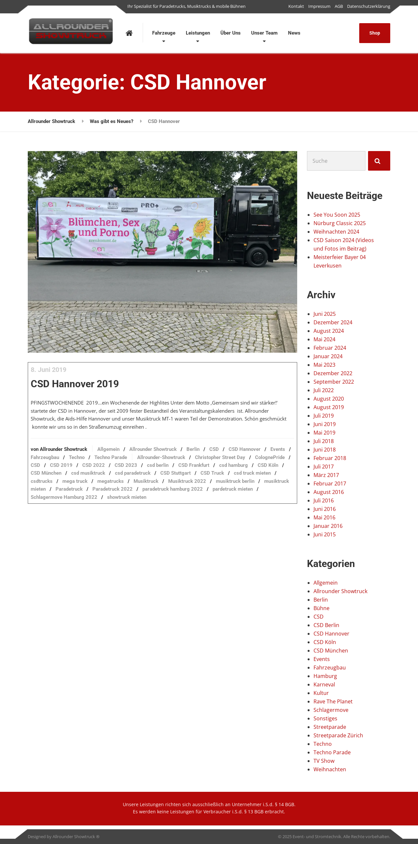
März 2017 (326, 475)
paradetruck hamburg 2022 (165, 511)
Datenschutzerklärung (368, 6)
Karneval (324, 684)
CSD (231, 464)
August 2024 (329, 330)
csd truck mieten (176, 496)
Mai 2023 (324, 364)
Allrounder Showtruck (170, 464)
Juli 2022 (324, 390)
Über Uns (230, 33)
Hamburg (325, 676)
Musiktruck (97, 504)
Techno (150, 472)
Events (86, 472)
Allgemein (126, 464)
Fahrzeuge (163, 33)
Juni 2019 (325, 424)
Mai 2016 (324, 517)
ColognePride (123, 480)
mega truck (249, 496)
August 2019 (329, 407)
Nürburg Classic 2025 (340, 223)
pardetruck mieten (225, 511)
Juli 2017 (324, 466)
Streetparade (330, 726)
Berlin (210, 464)
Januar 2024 (328, 356)
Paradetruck (61, 511)
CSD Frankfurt (86, 488)
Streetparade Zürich (338, 735)
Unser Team (264, 33)
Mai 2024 (324, 339)
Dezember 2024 (333, 322)
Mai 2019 (324, 432)
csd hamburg (125, 488)
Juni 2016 (325, 509)
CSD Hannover (331, 633)
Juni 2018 (325, 449)
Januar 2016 (328, 525)
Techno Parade (184, 472)
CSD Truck (136, 496)
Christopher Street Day (73, 480)
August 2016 (329, 492)
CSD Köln (160, 488)
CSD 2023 (243, 480)
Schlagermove (331, 710)
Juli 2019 (324, 415)
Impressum (319, 6)
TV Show (324, 760)
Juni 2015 (325, 534)
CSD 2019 (178, 480)
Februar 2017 (330, 483)
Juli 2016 (324, 500)
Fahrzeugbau (118, 472)
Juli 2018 (324, 441)
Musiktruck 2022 (138, 504)
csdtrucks (216, 496)
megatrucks (61, 504)
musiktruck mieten (235, 504)
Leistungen (198, 33)
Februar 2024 (330, 347)
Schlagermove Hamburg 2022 (81, 520)
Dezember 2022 (333, 373)
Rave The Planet (333, 701)
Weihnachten (330, 769)
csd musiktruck (238, 488)
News (294, 33)
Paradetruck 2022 (105, 511)
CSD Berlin (326, 625)
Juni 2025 (325, 313)
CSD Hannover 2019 (92, 388)
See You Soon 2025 (337, 214)
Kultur (321, 693)
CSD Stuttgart (100, 496)
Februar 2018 (330, 458)
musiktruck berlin (186, 504)
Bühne (322, 608)
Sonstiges (325, 718)
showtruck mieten (144, 520)
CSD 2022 (211, 480)
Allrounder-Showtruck (234, 472)
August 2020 (329, 398)
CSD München (195, 488)
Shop (374, 33)
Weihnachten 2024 (336, 231)
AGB (339, 6)
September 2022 (334, 381)
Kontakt (296, 6)
